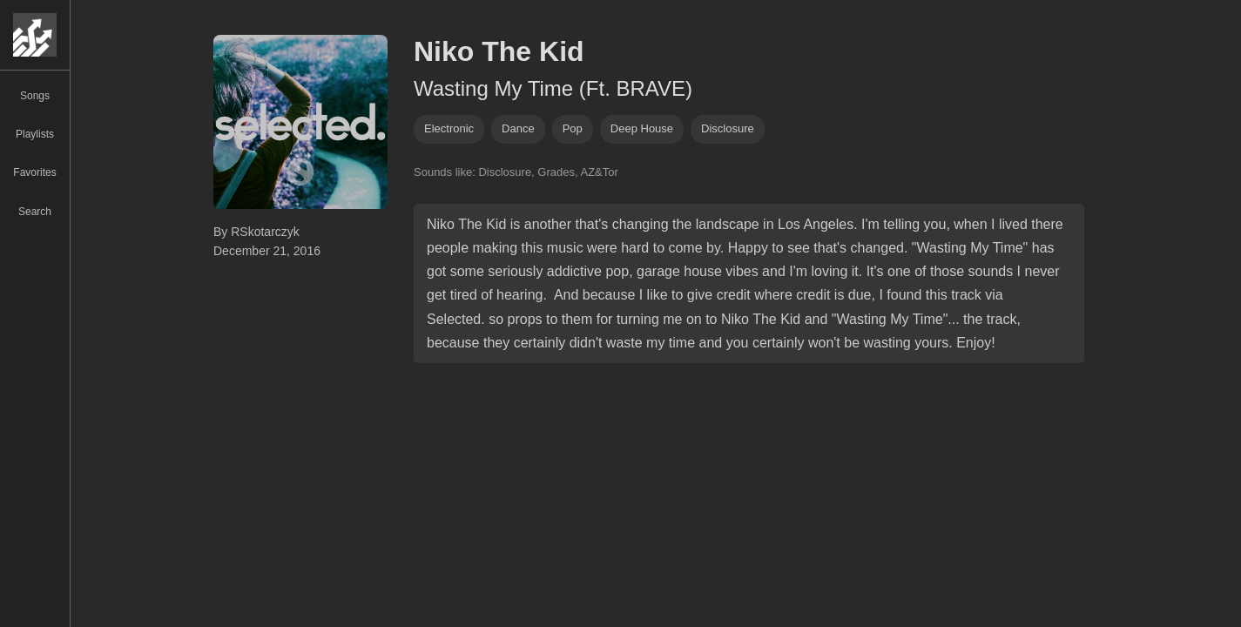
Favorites (34, 172)
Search (34, 212)
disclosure (727, 128)
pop (573, 128)
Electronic (449, 128)
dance (518, 128)
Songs (35, 96)
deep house (641, 128)
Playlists (35, 134)
